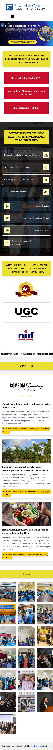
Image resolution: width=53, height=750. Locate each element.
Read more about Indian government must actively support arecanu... (26, 493)
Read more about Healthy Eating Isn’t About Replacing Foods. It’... (25, 555)
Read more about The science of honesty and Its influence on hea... (26, 430)
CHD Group (38, 746)
